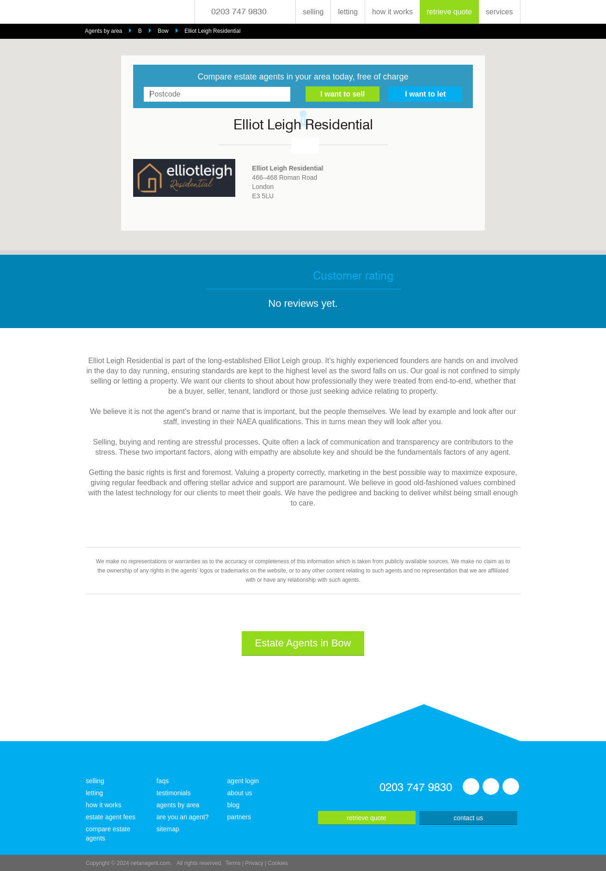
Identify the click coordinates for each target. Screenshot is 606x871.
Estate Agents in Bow (303, 643)
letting (348, 12)
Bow (163, 31)
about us (239, 793)
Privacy (254, 863)
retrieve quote (449, 12)
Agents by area (103, 31)
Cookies (278, 863)
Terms (233, 863)
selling (313, 12)
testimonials (174, 793)
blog (233, 805)
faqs (163, 781)
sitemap (168, 829)
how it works (392, 12)
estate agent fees (110, 817)
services (499, 12)
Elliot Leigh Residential (212, 31)
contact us (468, 818)
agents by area (178, 805)
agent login (243, 781)
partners (239, 817)
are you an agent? (183, 817)
